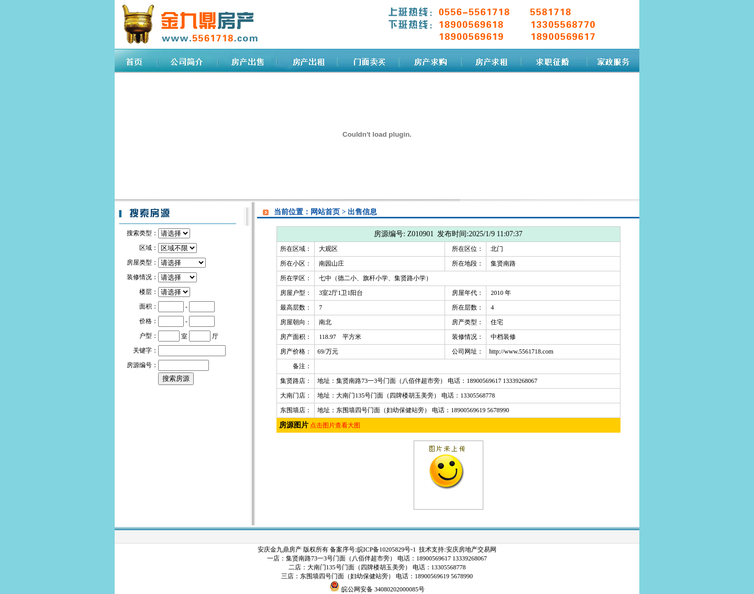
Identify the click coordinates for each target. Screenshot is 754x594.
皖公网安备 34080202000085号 (382, 589)
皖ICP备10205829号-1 (387, 549)
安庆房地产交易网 (471, 549)
